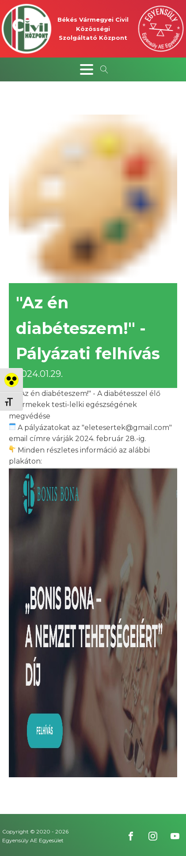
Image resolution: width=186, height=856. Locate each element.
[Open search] (104, 69)
